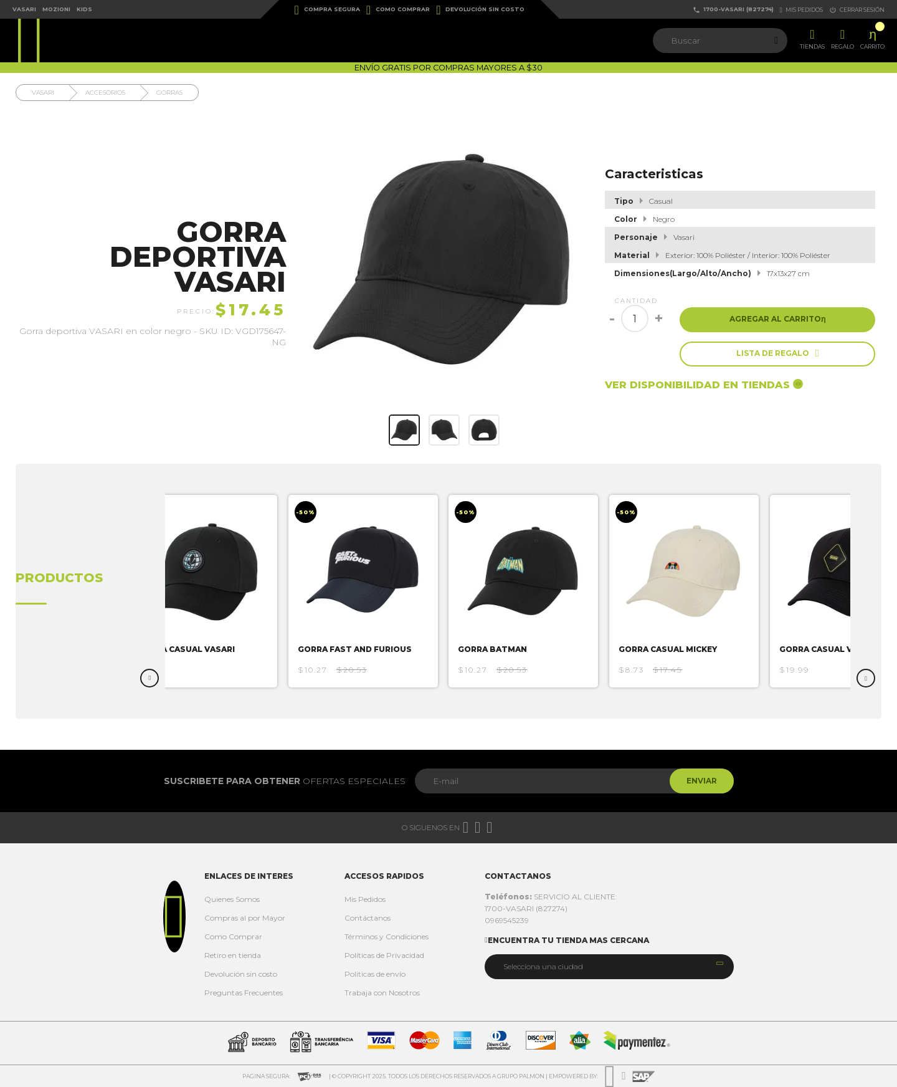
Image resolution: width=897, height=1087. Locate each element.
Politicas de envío (375, 974)
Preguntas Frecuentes (243, 992)
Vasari (24, 9)
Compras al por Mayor (244, 917)
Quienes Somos (232, 899)
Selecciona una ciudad (543, 966)
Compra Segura (327, 10)
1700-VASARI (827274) (733, 10)
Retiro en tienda (232, 955)
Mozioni (56, 9)
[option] (208, 591)
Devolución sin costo (480, 10)
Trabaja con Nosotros (382, 992)
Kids (84, 9)
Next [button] (866, 678)
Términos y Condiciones (386, 936)
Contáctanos (367, 917)
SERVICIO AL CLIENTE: (551, 896)
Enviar (700, 780)
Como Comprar (398, 10)
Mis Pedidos (365, 899)
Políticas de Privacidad (384, 955)
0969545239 (507, 920)
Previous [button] (149, 678)
